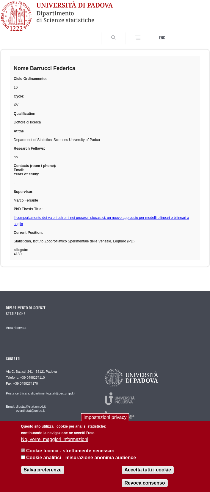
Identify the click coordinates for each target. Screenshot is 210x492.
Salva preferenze (43, 469)
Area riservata (16, 327)
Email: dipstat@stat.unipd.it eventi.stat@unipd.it (26, 408)
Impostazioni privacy (105, 417)
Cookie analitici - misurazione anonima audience (81, 457)
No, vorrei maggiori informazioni (54, 439)
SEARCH (189, 29)
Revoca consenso (144, 482)
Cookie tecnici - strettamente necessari (70, 450)
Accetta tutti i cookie (147, 469)
